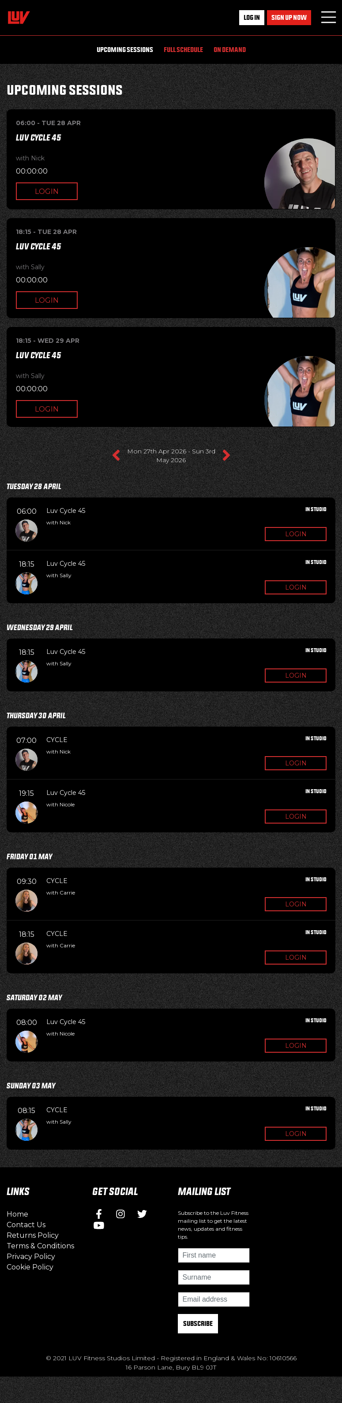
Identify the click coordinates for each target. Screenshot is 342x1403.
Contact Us (26, 1225)
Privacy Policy (31, 1256)
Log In (252, 17)
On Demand (230, 49)
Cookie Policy (30, 1267)
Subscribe (198, 1323)
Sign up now (289, 17)
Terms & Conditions (40, 1246)
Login (47, 191)
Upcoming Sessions (125, 49)
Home (17, 1214)
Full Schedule (183, 49)
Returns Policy (33, 1235)
